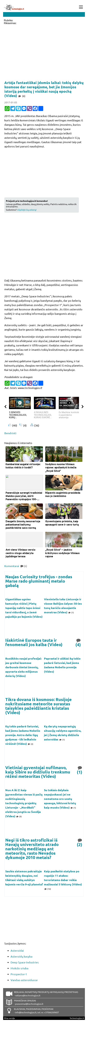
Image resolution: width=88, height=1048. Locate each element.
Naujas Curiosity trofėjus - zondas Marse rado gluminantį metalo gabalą (38, 580)
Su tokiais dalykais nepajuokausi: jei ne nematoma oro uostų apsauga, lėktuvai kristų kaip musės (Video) (60, 798)
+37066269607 (51, 1012)
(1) (71, 612)
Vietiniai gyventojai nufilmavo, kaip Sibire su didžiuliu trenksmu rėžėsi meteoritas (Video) (37, 771)
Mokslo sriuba (19, 968)
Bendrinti (10, 433)
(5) (19, 816)
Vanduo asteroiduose (24, 980)
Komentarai (15, 566)
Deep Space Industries (25, 962)
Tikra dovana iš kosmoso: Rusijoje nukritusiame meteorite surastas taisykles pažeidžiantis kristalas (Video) (38, 705)
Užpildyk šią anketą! (27, 209)
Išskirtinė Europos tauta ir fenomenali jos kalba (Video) (34, 642)
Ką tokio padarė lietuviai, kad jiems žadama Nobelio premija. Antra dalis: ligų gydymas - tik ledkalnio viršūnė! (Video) (22, 734)
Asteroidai (17, 950)
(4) (78, 642)
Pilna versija (9, 1018)
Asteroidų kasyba (21, 956)
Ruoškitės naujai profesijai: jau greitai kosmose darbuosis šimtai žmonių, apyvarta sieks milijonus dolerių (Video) (23, 667)
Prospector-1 (19, 974)
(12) (47, 889)
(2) (30, 744)
